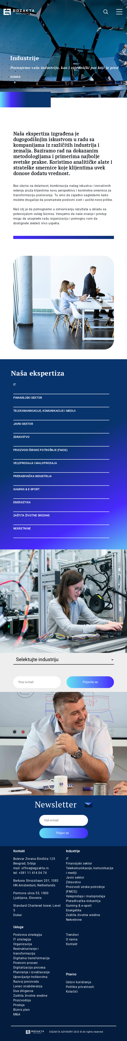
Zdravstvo (73, 882)
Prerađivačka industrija (83, 901)
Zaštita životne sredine (83, 915)
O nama (72, 939)
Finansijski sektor (79, 863)
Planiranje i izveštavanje (31, 972)
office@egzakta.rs (35, 868)
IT (67, 859)
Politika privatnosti (80, 987)
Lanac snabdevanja (28, 986)
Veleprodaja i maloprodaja (85, 896)
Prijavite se (90, 682)
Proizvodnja (22, 1000)
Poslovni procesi (25, 963)
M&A (16, 1014)
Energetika (74, 910)
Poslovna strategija (27, 935)
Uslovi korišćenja (78, 982)
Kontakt (71, 944)
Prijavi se (62, 833)
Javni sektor (75, 877)
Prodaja (19, 1005)
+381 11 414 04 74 (33, 873)
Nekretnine (74, 920)
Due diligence (23, 991)
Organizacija (22, 944)
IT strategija (22, 939)
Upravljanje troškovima (30, 977)
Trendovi (72, 935)
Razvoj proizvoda (26, 981)
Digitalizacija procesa (29, 967)
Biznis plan (21, 1010)
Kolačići (72, 991)
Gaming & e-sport (79, 905)
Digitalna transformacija (31, 958)
